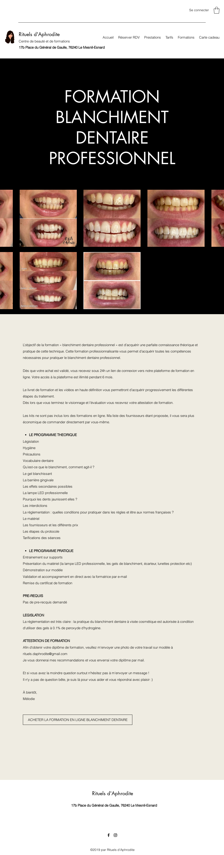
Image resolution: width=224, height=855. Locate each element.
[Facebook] (108, 835)
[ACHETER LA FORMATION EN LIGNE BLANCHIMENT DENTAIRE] (77, 720)
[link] (216, 10)
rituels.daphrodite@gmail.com (45, 654)
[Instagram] (115, 835)
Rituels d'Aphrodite (39, 34)
